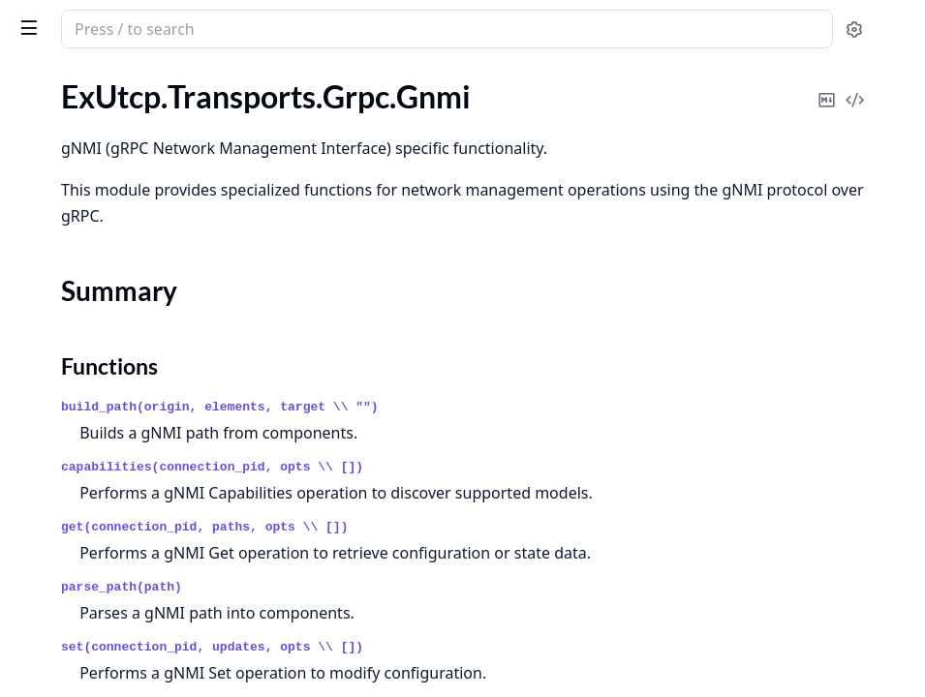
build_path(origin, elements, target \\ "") (507, 407)
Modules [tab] (116, 79)
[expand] (271, 100)
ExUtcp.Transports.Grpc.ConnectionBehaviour (138, 122)
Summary (65, 182)
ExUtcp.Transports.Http (93, 293)
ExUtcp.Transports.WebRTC (107, 632)
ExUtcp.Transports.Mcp (92, 319)
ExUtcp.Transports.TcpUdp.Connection (138, 502)
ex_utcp (47, 19)
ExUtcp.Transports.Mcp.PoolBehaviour (138, 449)
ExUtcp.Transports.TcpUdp (102, 476)
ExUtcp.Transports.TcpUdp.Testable (131, 606)
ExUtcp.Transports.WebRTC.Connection (138, 659)
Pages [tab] (35, 79)
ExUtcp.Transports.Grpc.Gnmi (113, 148)
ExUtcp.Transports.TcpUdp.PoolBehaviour (138, 580)
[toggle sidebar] (265, 27)
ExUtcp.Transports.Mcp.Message (123, 397)
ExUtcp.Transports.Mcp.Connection (133, 345)
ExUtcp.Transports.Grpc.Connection (134, 96)
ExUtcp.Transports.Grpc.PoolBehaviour (138, 267)
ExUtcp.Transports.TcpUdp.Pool (119, 554)
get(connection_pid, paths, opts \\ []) (492, 553)
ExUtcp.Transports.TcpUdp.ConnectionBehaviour (138, 528)
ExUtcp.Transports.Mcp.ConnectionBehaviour (138, 371)
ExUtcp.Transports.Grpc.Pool (110, 240)
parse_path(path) (409, 639)
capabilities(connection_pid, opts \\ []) (500, 467)
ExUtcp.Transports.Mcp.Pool (109, 423)
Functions (67, 206)
